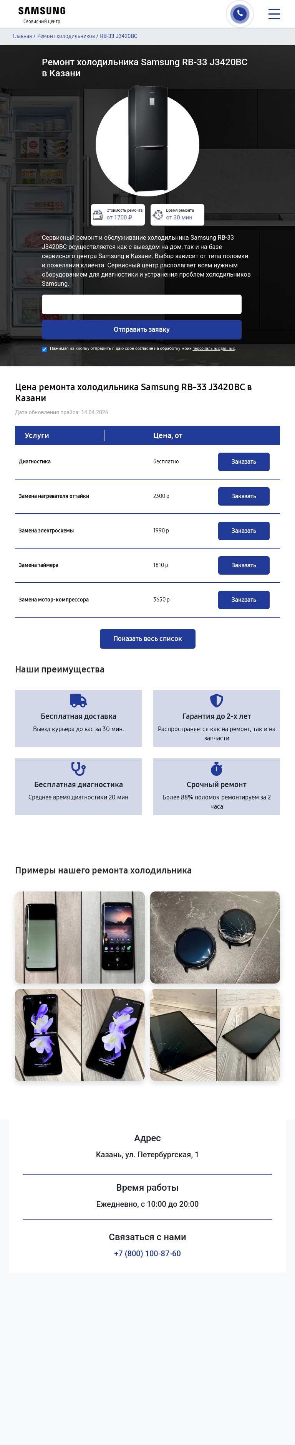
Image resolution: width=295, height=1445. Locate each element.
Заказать (244, 461)
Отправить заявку (142, 329)
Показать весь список (147, 638)
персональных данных (213, 348)
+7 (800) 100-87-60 (147, 1253)
